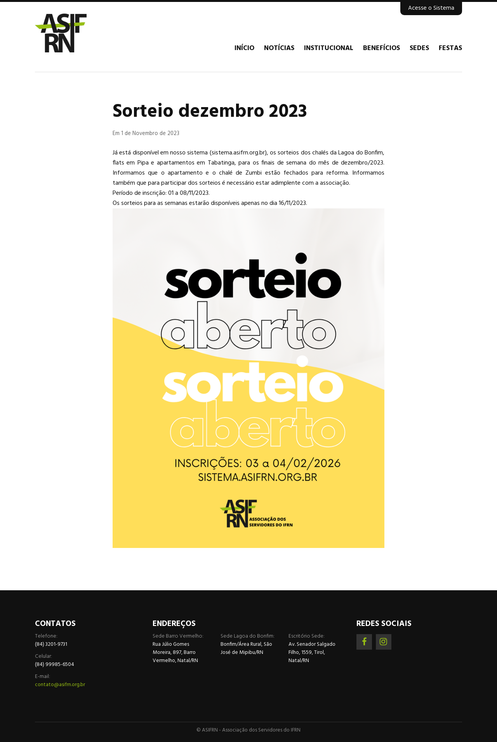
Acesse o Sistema (431, 8)
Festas (450, 48)
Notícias (279, 48)
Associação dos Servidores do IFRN (81, 33)
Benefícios (381, 48)
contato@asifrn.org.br (60, 685)
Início (244, 48)
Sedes (419, 48)
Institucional (328, 48)
